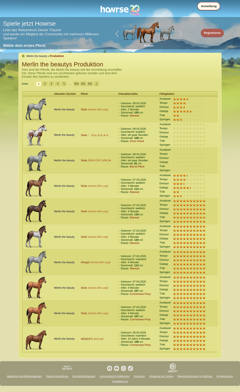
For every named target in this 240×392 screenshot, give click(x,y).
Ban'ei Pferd (137, 166)
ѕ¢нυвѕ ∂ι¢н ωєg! (98, 109)
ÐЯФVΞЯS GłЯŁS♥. (100, 160)
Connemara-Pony (140, 293)
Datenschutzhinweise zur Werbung (194, 376)
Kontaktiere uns (120, 381)
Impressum (139, 376)
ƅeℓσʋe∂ (98, 338)
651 (83, 83)
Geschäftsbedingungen (83, 376)
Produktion (57, 56)
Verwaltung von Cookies (161, 376)
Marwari (134, 115)
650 (76, 83)
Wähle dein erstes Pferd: (24, 46)
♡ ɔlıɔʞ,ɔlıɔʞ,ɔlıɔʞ (98, 135)
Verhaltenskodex (224, 376)
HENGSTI (87, 338)
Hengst (85, 262)
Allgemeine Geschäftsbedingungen (24, 376)
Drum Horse (137, 141)
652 (90, 83)
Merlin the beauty (36, 56)
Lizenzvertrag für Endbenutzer (114, 376)
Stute (84, 109)
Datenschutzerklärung (57, 376)
